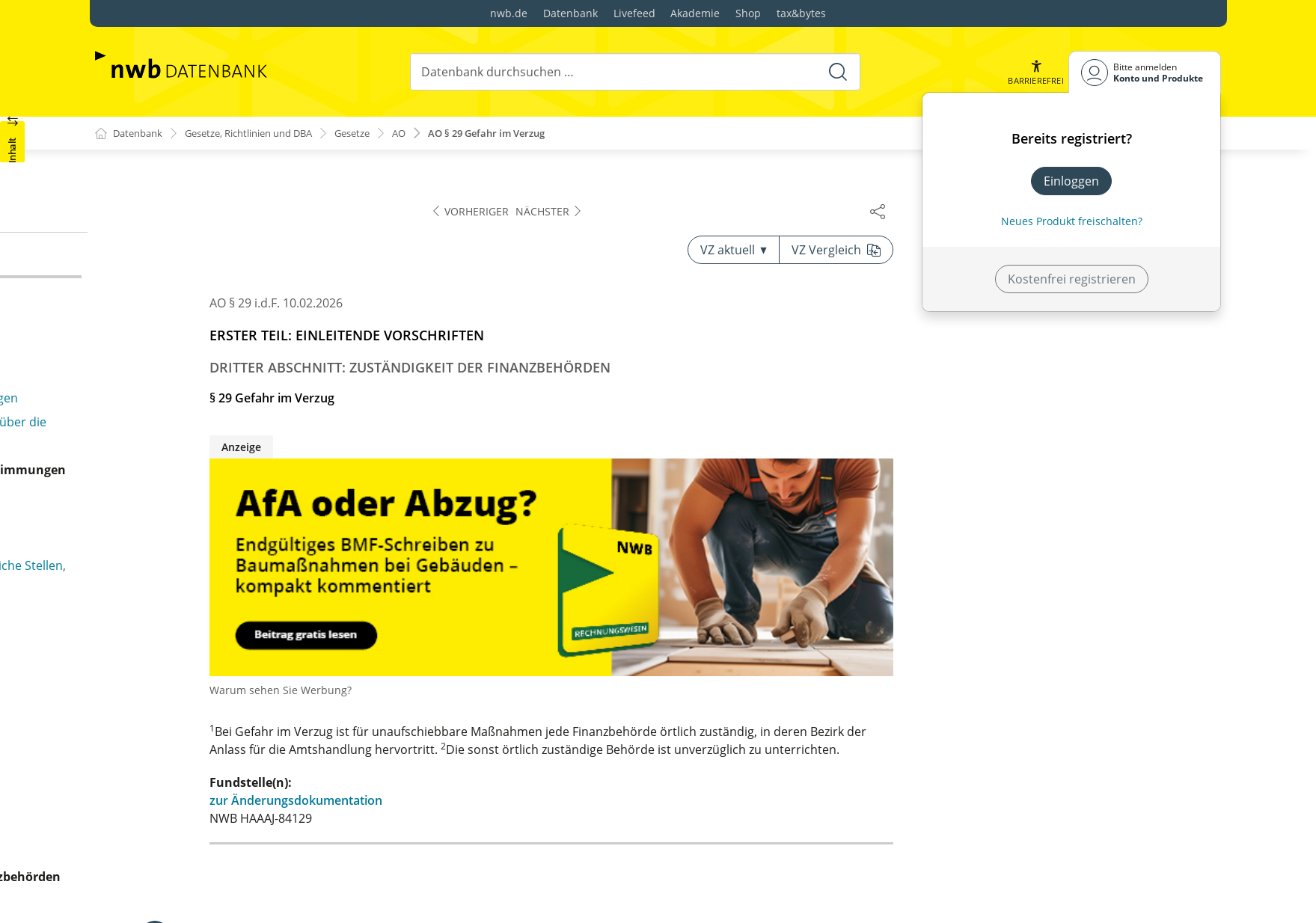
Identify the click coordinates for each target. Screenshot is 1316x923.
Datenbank (570, 13)
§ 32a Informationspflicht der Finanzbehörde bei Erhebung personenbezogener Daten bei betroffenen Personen (255, 806)
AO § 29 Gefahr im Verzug (522, 133)
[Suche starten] (837, 72)
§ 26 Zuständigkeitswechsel (196, 190)
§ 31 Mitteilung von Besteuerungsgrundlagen (246, 501)
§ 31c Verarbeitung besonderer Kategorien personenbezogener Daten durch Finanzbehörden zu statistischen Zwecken (262, 627)
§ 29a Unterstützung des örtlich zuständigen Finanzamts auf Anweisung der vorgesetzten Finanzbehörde (245, 303)
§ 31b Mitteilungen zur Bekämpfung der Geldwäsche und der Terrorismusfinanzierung (250, 576)
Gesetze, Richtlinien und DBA (263, 133)
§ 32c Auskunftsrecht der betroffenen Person (247, 908)
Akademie (695, 13)
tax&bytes (801, 13)
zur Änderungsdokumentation (624, 801)
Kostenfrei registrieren (1072, 279)
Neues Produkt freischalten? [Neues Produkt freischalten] (1071, 221)
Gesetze (378, 133)
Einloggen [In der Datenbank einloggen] (1071, 181)
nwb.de (508, 13)
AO (427, 133)
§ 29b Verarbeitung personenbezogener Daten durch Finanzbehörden (251, 402)
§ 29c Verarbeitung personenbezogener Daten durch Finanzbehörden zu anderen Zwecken (251, 444)
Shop (748, 13)
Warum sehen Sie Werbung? (609, 691)
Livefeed (634, 13)
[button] (1034, 72)
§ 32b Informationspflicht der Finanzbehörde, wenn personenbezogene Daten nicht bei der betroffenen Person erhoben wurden (247, 866)
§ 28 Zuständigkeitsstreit (189, 238)
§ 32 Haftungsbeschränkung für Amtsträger (242, 716)
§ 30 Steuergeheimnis (181, 477)
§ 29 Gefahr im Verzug (182, 262)
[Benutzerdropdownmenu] (1144, 72)
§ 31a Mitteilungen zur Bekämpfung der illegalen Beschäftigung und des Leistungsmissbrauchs (255, 534)
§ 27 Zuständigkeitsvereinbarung (212, 214)
